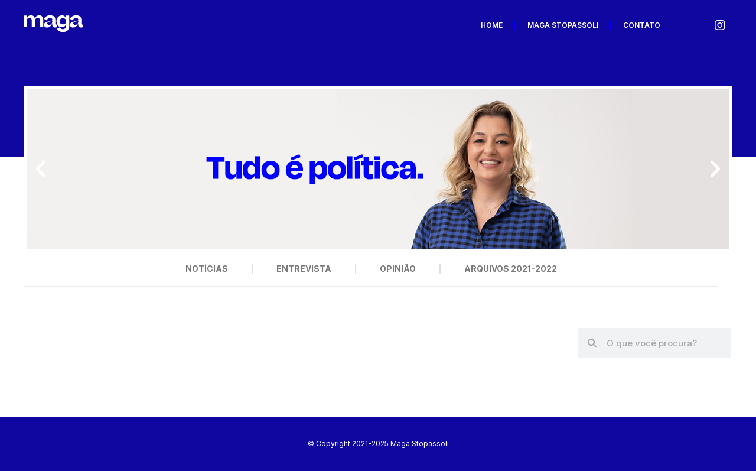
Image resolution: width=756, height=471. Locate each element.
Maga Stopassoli (562, 25)
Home (492, 25)
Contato (641, 25)
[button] (41, 169)
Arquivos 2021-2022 (510, 269)
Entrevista (303, 269)
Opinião (398, 269)
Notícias (206, 269)
